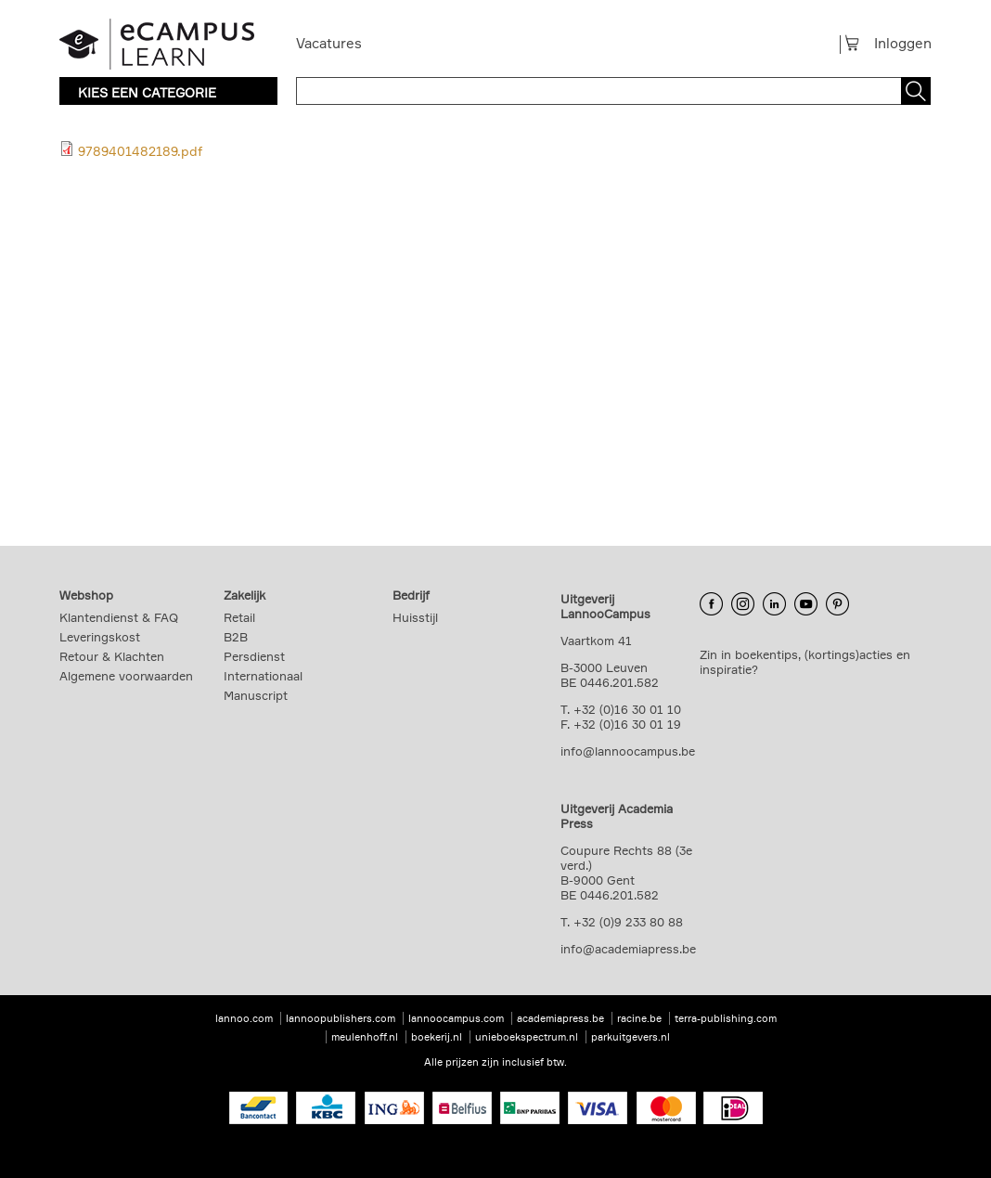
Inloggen (903, 43)
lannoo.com (244, 1018)
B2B (236, 636)
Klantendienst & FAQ (118, 617)
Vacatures (329, 43)
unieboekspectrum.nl (526, 1036)
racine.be (639, 1018)
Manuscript (256, 695)
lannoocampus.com (456, 1018)
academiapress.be (560, 1018)
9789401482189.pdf (140, 151)
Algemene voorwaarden (126, 675)
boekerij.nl (436, 1036)
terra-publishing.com (726, 1018)
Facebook (711, 603)
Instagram (742, 603)
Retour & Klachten (111, 656)
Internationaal (263, 675)
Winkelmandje (859, 42)
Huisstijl (415, 617)
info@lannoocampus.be (627, 751)
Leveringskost (99, 636)
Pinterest (837, 603)
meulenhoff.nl (364, 1036)
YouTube (805, 603)
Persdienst (254, 656)
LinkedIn (774, 603)
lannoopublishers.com (340, 1018)
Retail (239, 617)
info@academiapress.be (628, 948)
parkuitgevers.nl (630, 1036)
